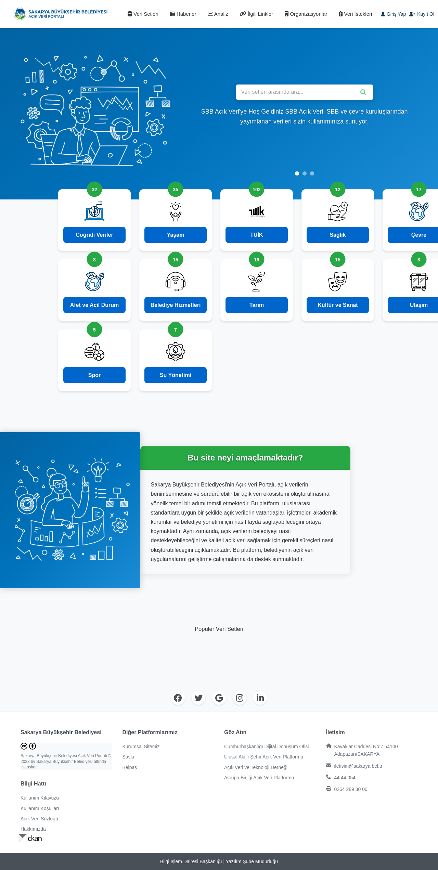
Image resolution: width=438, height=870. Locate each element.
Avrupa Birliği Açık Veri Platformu (259, 777)
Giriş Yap (393, 14)
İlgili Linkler (256, 14)
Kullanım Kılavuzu (40, 798)
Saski (128, 756)
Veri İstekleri (355, 14)
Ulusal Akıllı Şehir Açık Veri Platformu (263, 756)
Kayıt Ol (421, 14)
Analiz (218, 14)
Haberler (183, 14)
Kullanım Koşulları (40, 808)
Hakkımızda (33, 829)
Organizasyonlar (306, 14)
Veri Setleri (143, 14)
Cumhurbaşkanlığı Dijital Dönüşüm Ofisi (266, 746)
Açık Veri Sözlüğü (39, 818)
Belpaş (130, 767)
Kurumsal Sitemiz (141, 746)
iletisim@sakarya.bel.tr (354, 766)
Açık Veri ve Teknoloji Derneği (255, 767)
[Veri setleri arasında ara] (304, 92)
